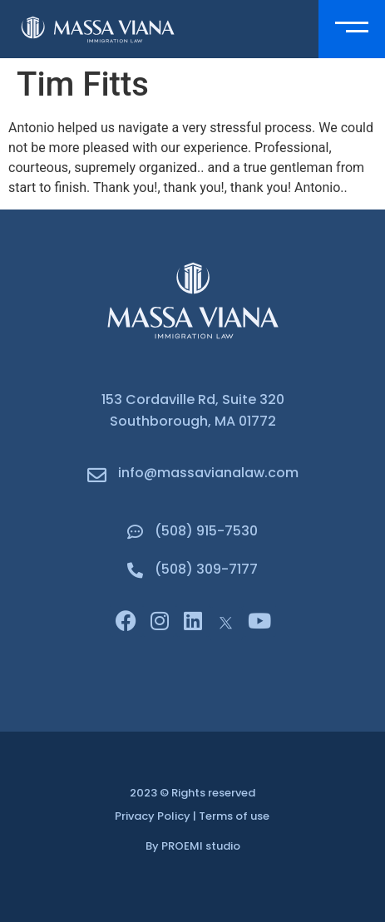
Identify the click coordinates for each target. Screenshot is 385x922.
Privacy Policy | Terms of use (192, 816)
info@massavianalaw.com (208, 472)
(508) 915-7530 (206, 530)
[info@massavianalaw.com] (96, 475)
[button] (351, 29)
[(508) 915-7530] (135, 532)
